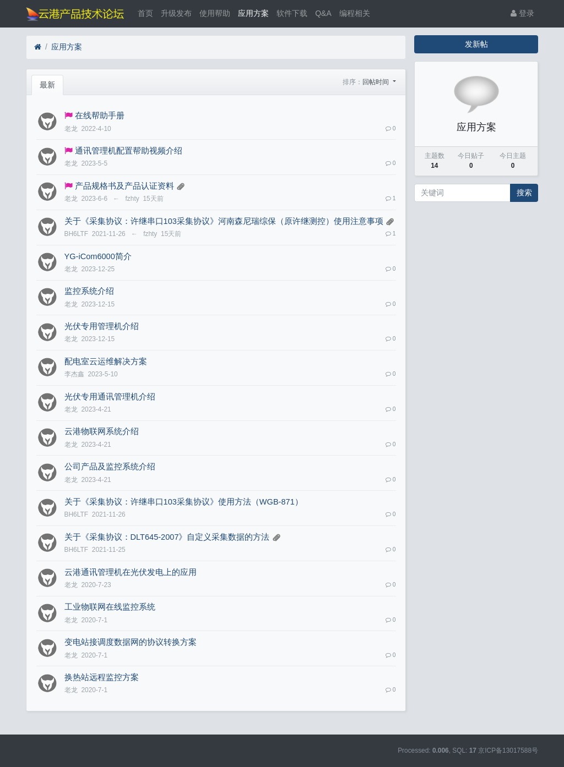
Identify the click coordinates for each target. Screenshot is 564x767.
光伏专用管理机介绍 (101, 326)
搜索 (524, 192)
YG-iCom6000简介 (98, 256)
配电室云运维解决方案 (105, 361)
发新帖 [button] (476, 44)
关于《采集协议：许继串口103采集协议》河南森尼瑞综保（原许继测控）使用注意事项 (223, 221)
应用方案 (253, 13)
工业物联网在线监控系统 (109, 606)
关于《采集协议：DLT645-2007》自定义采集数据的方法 (167, 537)
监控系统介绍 (89, 291)
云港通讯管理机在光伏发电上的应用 (130, 572)
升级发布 (176, 13)
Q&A (323, 13)
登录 (522, 13)
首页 (145, 13)
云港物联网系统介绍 (101, 431)
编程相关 (354, 13)
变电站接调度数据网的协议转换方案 (130, 642)
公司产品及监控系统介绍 (109, 466)
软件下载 (291, 13)
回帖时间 (376, 82)
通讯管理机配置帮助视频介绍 (128, 150)
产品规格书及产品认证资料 (124, 186)
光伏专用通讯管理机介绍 (109, 396)
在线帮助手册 (99, 115)
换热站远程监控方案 (101, 677)
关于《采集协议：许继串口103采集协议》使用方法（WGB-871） (183, 501)
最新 (47, 84)
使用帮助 (214, 13)
